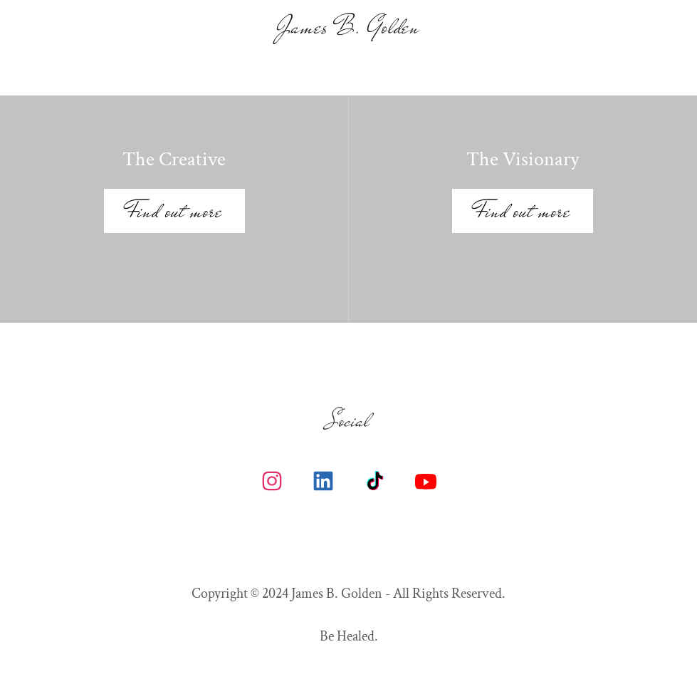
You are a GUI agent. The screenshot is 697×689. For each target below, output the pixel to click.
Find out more (174, 211)
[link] (349, 28)
